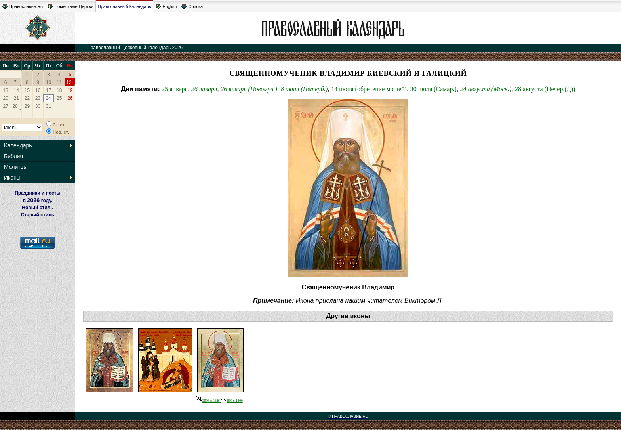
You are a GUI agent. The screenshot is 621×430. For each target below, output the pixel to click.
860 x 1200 (232, 401)
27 (5, 106)
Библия (13, 156)
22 (27, 98)
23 (37, 98)
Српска (192, 6)
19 (69, 90)
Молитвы (15, 167)
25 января (175, 89)
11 (59, 82)
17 (48, 90)
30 (37, 106)
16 (37, 90)
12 (68, 82)
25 (59, 98)
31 (48, 106)
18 (59, 90)
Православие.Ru (22, 6)
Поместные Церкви (70, 6)
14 (16, 90)
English (166, 6)
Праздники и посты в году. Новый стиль (38, 200)
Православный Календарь (124, 6)
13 (5, 90)
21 (16, 98)
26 (69, 98)
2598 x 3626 (208, 401)
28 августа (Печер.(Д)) (545, 89)
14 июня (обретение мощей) (369, 89)
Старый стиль (37, 215)
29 (27, 106)
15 (27, 90)
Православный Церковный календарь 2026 (135, 47)
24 (48, 98)
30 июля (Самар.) (433, 89)
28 (15, 106)
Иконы (12, 177)
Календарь (18, 145)
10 (48, 82)
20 (5, 98)
